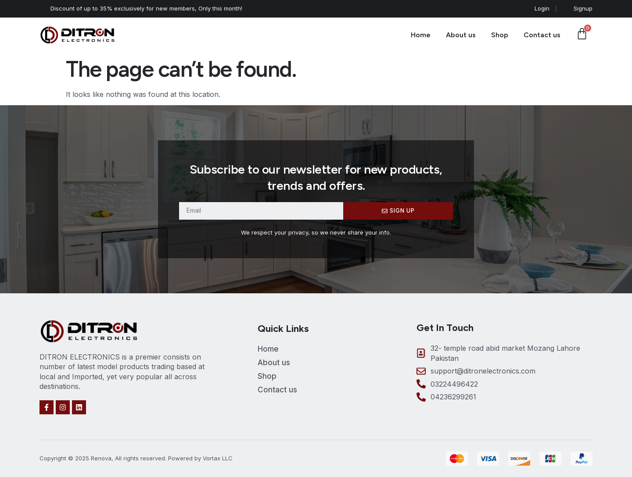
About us (461, 35)
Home (421, 35)
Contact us (542, 35)
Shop (499, 35)
